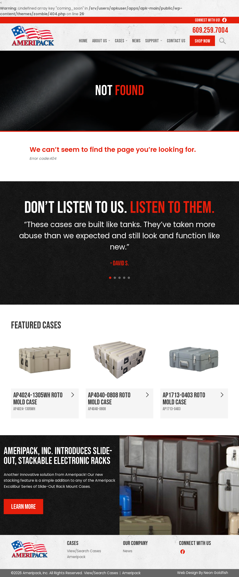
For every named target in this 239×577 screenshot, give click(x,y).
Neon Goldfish (216, 572)
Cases (119, 41)
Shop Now (202, 41)
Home (83, 41)
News (136, 41)
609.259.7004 (210, 30)
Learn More (23, 507)
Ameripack (76, 556)
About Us (99, 41)
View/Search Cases (84, 551)
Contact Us (176, 41)
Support (152, 41)
